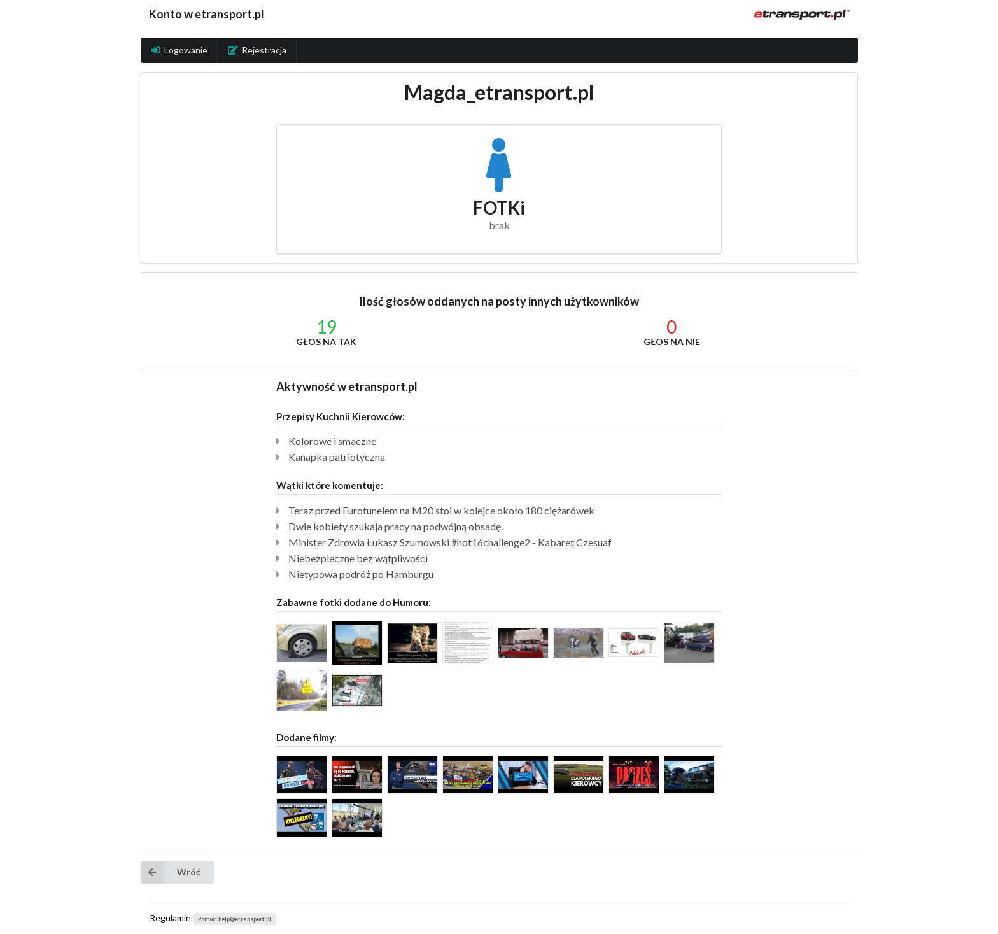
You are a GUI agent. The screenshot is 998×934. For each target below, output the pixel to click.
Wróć (170, 872)
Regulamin (170, 917)
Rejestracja (257, 50)
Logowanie (179, 50)
